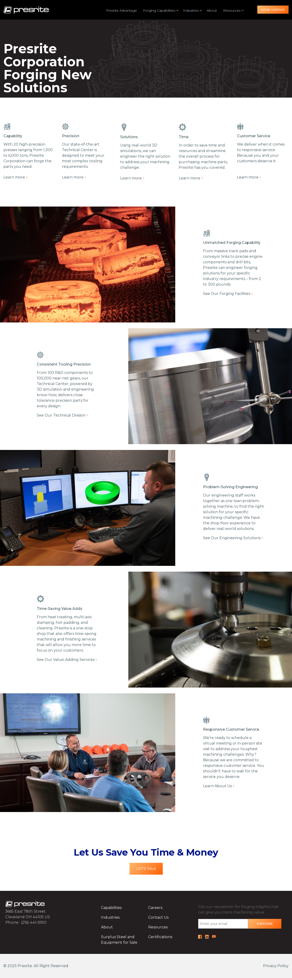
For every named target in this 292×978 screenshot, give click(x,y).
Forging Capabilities (159, 10)
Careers (155, 907)
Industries (191, 10)
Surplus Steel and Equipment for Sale (119, 940)
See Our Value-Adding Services (66, 659)
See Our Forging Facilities (226, 293)
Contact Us (158, 917)
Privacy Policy (276, 966)
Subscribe (265, 923)
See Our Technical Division (61, 415)
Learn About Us (217, 786)
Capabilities (111, 907)
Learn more (14, 177)
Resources (231, 10)
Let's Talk (146, 869)
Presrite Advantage (121, 10)
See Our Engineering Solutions (232, 538)
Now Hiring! (273, 10)
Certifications (160, 937)
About (212, 10)
